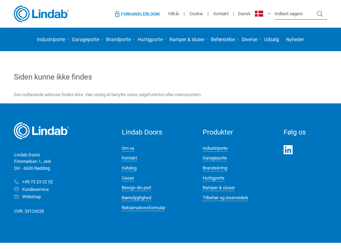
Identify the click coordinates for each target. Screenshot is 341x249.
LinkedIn (288, 149)
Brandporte (118, 39)
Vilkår (173, 13)
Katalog (129, 167)
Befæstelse (223, 39)
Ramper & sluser (186, 39)
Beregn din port (136, 187)
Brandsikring (215, 167)
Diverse (249, 39)
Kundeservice (35, 189)
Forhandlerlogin (140, 14)
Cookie (196, 13)
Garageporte (85, 39)
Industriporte (51, 39)
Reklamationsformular (143, 207)
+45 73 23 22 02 (37, 181)
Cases (128, 178)
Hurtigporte (150, 39)
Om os (128, 148)
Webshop (31, 196)
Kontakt (221, 13)
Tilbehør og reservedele (225, 197)
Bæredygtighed (136, 197)
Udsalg (271, 39)
